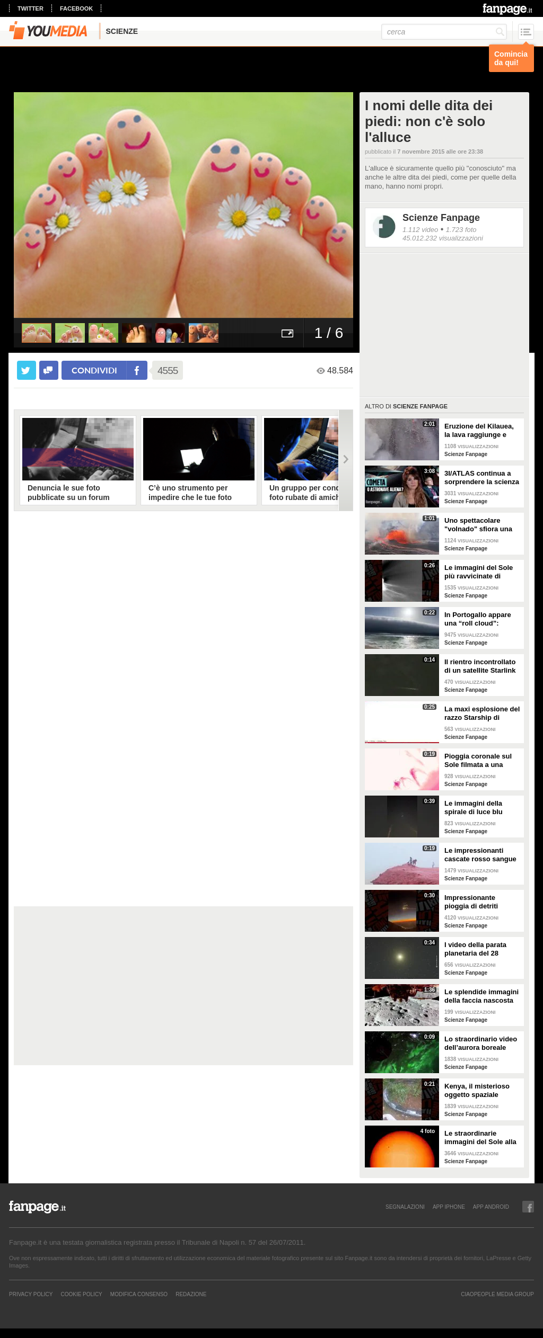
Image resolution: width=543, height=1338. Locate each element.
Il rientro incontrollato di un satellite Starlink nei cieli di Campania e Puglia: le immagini (481, 666)
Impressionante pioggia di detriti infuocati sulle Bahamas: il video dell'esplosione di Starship (473, 902)
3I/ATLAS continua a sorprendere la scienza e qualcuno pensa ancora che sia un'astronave (481, 477)
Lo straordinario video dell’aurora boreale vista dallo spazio (480, 1043)
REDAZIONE (191, 1294)
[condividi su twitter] (26, 370)
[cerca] (444, 32)
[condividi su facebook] (48, 370)
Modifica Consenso (139, 1294)
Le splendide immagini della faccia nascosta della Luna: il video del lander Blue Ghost (481, 996)
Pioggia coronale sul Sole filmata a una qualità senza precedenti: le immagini (478, 760)
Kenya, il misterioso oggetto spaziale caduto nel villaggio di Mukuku (480, 1090)
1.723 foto (461, 230)
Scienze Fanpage (441, 217)
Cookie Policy (81, 1294)
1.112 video (420, 230)
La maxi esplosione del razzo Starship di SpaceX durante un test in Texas (482, 713)
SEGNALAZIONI (405, 1206)
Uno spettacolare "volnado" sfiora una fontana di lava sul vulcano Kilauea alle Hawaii (478, 524)
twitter (30, 8)
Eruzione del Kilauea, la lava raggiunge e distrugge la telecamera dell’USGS (479, 430)
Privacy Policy (30, 1294)
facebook (76, 8)
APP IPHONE (449, 1206)
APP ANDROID (491, 1206)
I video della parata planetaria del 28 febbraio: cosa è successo (475, 949)
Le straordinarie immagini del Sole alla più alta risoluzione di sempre (480, 1137)
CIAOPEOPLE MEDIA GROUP (497, 1294)
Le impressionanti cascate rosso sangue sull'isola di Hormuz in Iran (480, 854)
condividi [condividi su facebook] (94, 370)
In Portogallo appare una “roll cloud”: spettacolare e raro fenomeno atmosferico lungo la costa (481, 619)
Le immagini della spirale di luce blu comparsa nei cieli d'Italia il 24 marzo (474, 807)
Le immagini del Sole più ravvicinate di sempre (478, 572)
